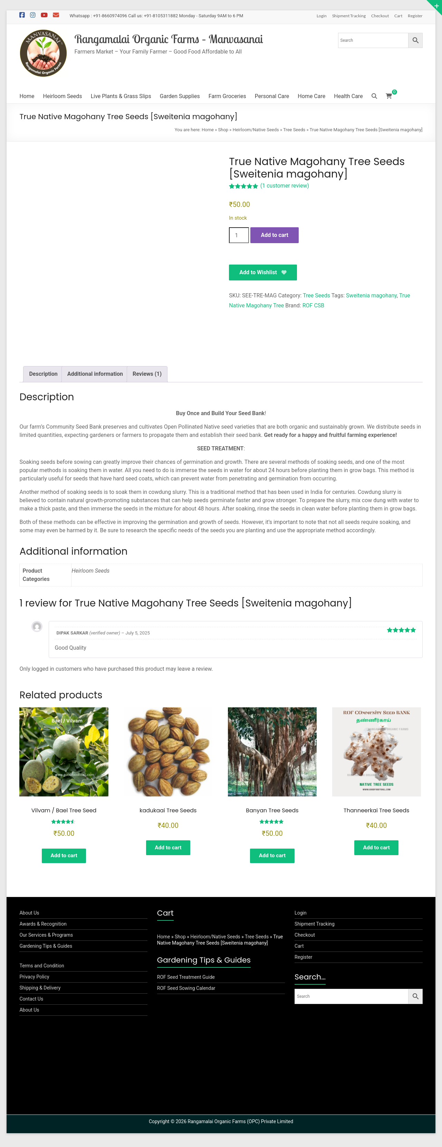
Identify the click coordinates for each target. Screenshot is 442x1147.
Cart (398, 15)
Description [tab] (43, 374)
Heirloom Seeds (62, 96)
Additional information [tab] (95, 374)
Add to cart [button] (64, 856)
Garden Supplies (180, 96)
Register (415, 15)
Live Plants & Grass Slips (121, 96)
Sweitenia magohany (371, 296)
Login (322, 15)
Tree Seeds (294, 129)
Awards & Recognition (43, 927)
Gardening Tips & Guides (45, 949)
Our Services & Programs (46, 938)
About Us (29, 916)
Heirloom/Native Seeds (256, 129)
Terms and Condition (41, 969)
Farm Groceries (227, 96)
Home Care (311, 96)
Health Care (348, 96)
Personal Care (272, 96)
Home (26, 96)
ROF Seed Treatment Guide (186, 980)
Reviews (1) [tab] (147, 374)
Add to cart (274, 235)
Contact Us (31, 1002)
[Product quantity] (239, 235)
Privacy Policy (34, 980)
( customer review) (284, 185)
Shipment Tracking (349, 15)
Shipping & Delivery (39, 991)
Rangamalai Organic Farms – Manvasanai (173, 39)
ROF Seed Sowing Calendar (186, 991)
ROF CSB (313, 306)
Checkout (380, 15)
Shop (223, 129)
